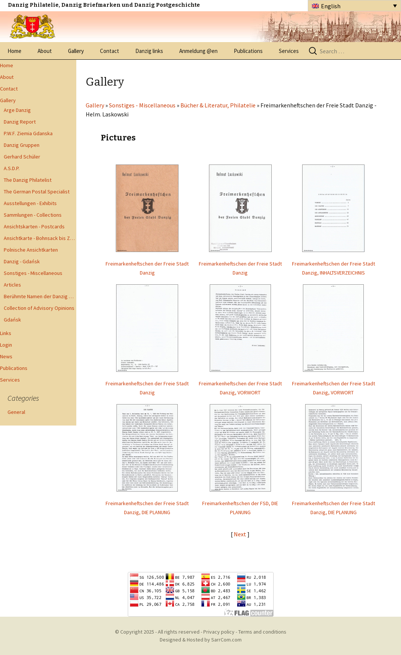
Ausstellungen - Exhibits (30, 203)
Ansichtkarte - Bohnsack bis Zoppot (40, 238)
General (16, 412)
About (45, 50)
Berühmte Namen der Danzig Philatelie (40, 296)
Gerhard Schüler (22, 156)
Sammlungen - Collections (33, 214)
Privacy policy (219, 631)
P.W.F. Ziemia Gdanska (28, 133)
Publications (248, 50)
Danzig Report (20, 121)
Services (289, 50)
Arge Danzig (17, 110)
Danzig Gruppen (21, 145)
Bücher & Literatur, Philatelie (218, 105)
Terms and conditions (262, 631)
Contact (109, 50)
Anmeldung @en (198, 50)
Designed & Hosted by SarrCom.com (201, 639)
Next (240, 534)
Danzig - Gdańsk (22, 261)
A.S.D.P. (12, 168)
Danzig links (149, 50)
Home (14, 50)
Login (6, 344)
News (6, 356)
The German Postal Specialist (37, 191)
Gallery (76, 50)
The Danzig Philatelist (27, 180)
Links (5, 333)
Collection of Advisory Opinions (39, 308)
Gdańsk (12, 319)
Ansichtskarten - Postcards (34, 226)
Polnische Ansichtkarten (31, 249)
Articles (12, 284)
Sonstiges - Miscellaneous (33, 273)
